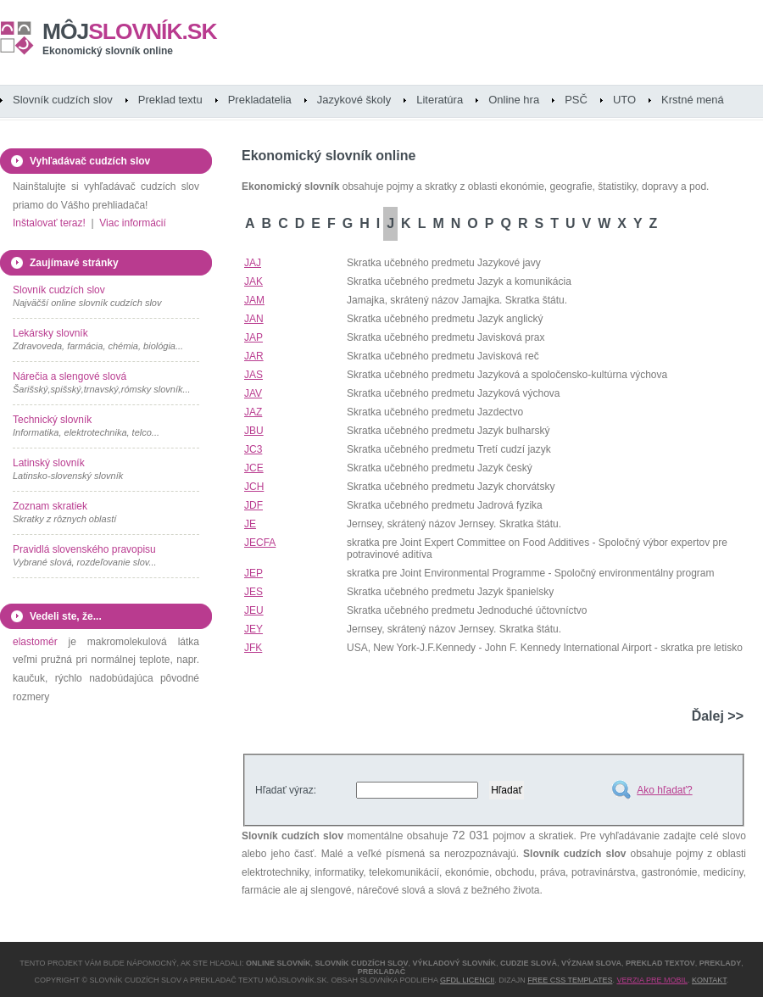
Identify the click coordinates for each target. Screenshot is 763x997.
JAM (254, 300)
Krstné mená (692, 99)
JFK (253, 648)
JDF (253, 505)
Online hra (513, 99)
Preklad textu (170, 99)
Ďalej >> (718, 716)
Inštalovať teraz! (49, 223)
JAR (254, 356)
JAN (254, 319)
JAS (253, 375)
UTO (624, 99)
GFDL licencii (467, 980)
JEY (253, 629)
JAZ (253, 412)
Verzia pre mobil (652, 980)
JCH (254, 487)
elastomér (35, 642)
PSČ (576, 99)
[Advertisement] (97, 833)
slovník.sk (129, 31)
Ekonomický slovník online (107, 51)
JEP (253, 573)
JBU (254, 431)
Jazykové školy (354, 99)
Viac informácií (132, 223)
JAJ (252, 263)
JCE (254, 468)
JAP (253, 337)
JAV (253, 393)
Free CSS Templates (569, 980)
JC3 (253, 449)
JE (250, 524)
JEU (254, 610)
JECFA (260, 543)
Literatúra (439, 99)
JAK (253, 281)
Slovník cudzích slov (63, 99)
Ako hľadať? (664, 790)
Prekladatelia (260, 99)
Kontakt (709, 980)
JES (253, 592)
